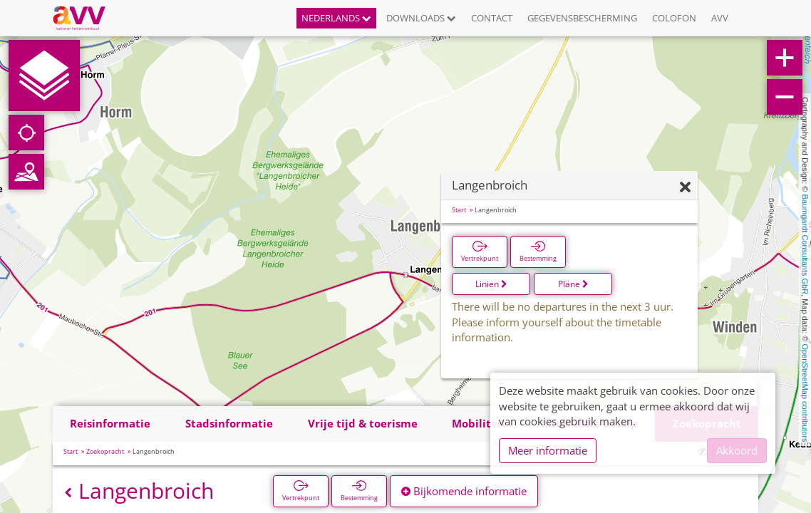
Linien (491, 284)
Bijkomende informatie (464, 491)
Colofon (674, 17)
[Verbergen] (685, 188)
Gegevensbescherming (582, 17)
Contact (491, 17)
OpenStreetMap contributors (805, 392)
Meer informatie (547, 450)
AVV (719, 17)
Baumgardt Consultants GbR (805, 245)
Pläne (573, 284)
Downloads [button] (421, 17)
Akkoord (737, 450)
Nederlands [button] (336, 17)
